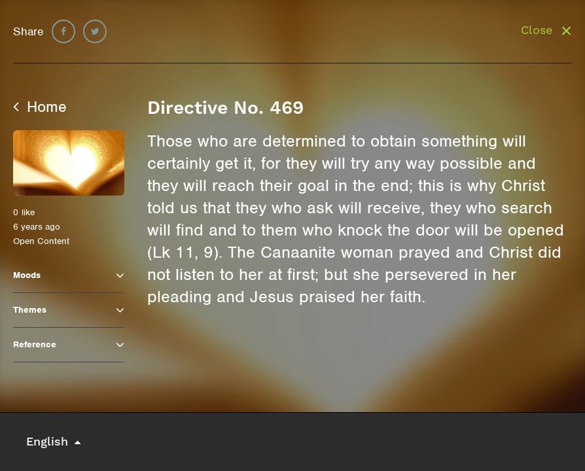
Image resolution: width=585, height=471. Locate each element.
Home (40, 106)
